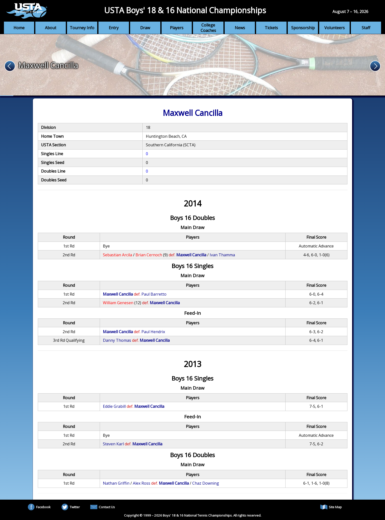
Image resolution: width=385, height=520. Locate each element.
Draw (145, 27)
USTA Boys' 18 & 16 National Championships (185, 10)
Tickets (271, 27)
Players (176, 27)
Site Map (331, 507)
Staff (366, 27)
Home (19, 27)
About (50, 27)
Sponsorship (303, 27)
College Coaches (208, 27)
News (240, 27)
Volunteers (334, 27)
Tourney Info (82, 27)
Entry (114, 27)
